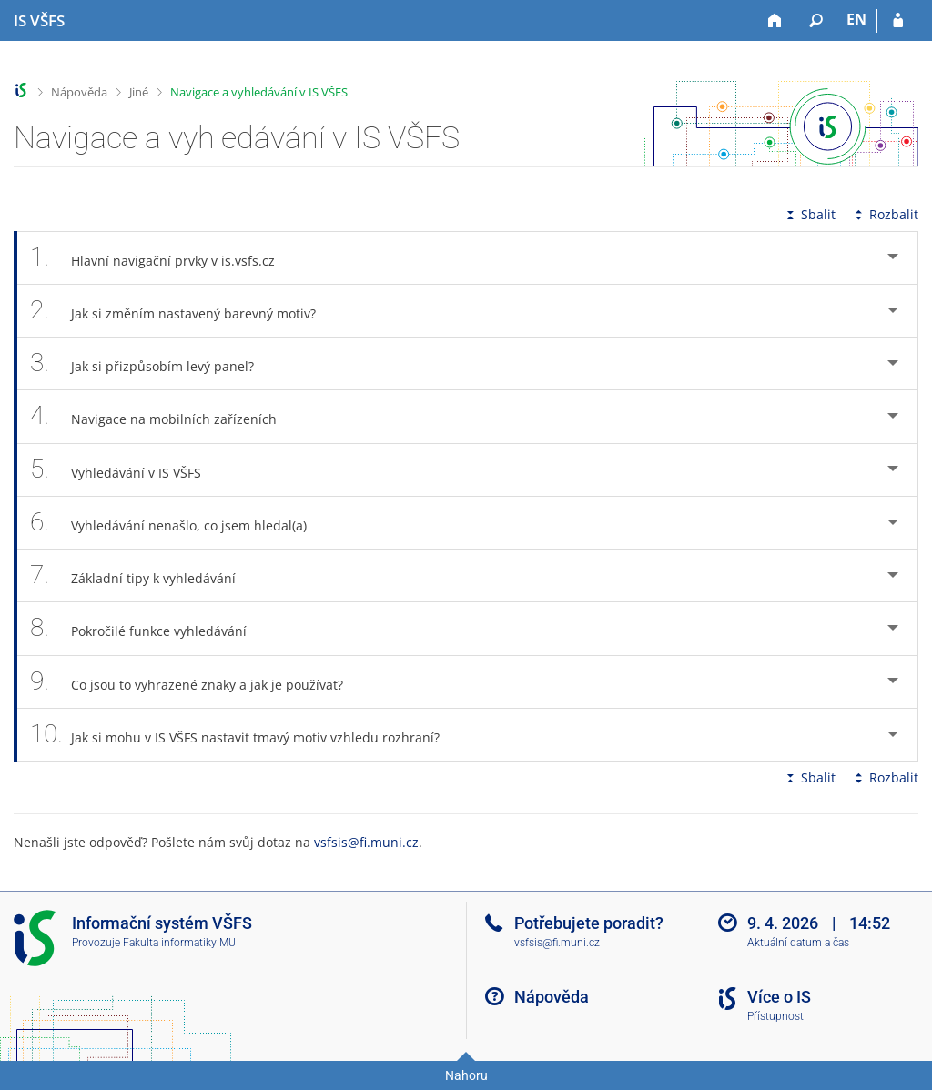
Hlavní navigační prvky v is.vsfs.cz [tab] (162, 258)
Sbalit (809, 214)
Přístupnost (775, 1016)
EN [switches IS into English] (856, 19)
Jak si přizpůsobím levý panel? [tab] (152, 363)
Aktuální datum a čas (798, 942)
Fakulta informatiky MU (179, 942)
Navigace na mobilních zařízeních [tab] (163, 416)
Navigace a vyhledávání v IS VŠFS (259, 92)
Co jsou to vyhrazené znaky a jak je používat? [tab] (196, 682)
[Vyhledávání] (815, 21)
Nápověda (79, 92)
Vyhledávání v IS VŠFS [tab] (125, 470)
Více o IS (779, 996)
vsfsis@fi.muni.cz (366, 842)
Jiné (138, 92)
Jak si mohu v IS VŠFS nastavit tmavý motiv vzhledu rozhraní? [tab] (245, 735)
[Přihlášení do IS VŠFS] (897, 21)
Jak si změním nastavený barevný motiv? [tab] (183, 311)
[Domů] (775, 21)
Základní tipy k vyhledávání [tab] (143, 575)
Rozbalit (884, 214)
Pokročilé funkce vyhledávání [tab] (148, 628)
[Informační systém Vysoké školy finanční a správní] (39, 21)
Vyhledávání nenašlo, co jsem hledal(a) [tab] (178, 523)
